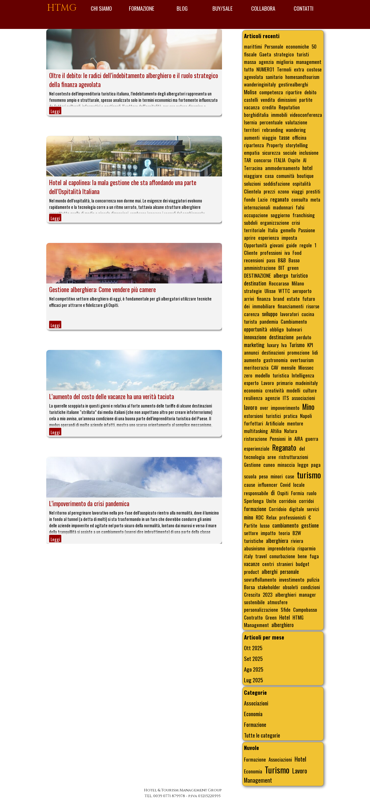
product (251, 571)
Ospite (294, 160)
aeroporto (302, 290)
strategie (253, 290)
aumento (252, 360)
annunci (251, 352)
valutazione (296, 122)
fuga (314, 556)
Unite (271, 500)
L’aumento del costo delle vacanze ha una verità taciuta (111, 396)
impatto (268, 533)
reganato (279, 199)
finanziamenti (291, 306)
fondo (249, 199)
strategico (284, 54)
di (273, 492)
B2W (297, 533)
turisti (303, 54)
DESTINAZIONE (257, 275)
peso (263, 476)
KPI (310, 345)
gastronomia (275, 360)
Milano (298, 283)
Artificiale (275, 423)
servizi (313, 509)
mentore (295, 423)
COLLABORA (263, 8)
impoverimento (285, 407)
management (308, 61)
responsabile (256, 493)
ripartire (294, 92)
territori (252, 129)
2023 (268, 594)
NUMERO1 (265, 69)
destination (255, 283)
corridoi (306, 500)
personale (289, 571)
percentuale (271, 122)
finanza (264, 298)
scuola (250, 476)
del (302, 448)
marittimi (253, 46)
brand (278, 298)
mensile (288, 367)
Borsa (249, 587)
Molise (250, 92)
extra (299, 69)
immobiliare (263, 306)
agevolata (253, 76)
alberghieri (285, 594)
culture (310, 390)
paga (316, 464)
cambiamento (285, 525)
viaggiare (253, 175)
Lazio (263, 199)
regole (305, 245)
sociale (290, 152)
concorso (262, 160)
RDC (260, 517)
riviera (297, 540)
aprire (250, 237)
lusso (265, 525)
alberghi (270, 571)
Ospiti (282, 493)
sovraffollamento (260, 579)
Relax (271, 517)
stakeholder (269, 587)
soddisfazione (276, 183)
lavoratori (289, 314)
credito (269, 107)
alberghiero (282, 625)
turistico (299, 275)
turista (250, 321)
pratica (290, 415)
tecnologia (254, 456)
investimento (291, 579)
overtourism (302, 360)
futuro (308, 298)
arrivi (249, 298)
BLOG (182, 8)
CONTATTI (303, 8)
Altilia (276, 430)
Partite (250, 525)
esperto (251, 382)
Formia (297, 493)
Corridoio (277, 509)
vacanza (252, 107)
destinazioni (273, 352)
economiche (297, 46)
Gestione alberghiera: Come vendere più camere (102, 289)
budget (302, 563)
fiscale (250, 54)
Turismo (297, 345)
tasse (284, 137)
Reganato (284, 447)
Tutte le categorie (262, 735)
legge (302, 464)
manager (307, 594)
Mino (308, 406)
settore (251, 533)
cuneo (269, 464)
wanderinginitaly (260, 84)
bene (302, 556)
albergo (280, 275)
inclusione (309, 152)
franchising (304, 215)
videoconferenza (306, 114)
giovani (277, 245)
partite (305, 99)
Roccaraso (279, 283)
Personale (273, 46)
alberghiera (277, 540)
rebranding (272, 129)
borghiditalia (256, 114)
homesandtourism (302, 76)
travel (261, 556)
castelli (251, 99)
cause (249, 484)
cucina (307, 314)
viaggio (269, 137)
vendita (268, 99)
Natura (290, 430)
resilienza (253, 397)
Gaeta (265, 54)
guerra (311, 438)
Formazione (255, 724)
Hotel (284, 617)
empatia (252, 152)
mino (248, 517)
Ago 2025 (253, 669)
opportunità (255, 329)
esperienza (268, 237)
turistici (273, 415)
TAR (247, 160)
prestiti (313, 191)
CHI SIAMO (101, 8)
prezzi (269, 191)
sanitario (274, 76)
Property (275, 145)
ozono (283, 191)
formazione (255, 508)
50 (314, 46)
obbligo (277, 329)
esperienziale (256, 448)
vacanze (252, 563)
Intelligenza (303, 375)
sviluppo (270, 314)
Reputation (289, 107)
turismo (309, 474)
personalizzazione (261, 609)
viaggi (298, 191)
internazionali (257, 207)
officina (299, 137)
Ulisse (270, 290)
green (293, 267)
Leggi (55, 111)
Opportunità (255, 245)
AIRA (298, 438)
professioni (271, 252)
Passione (306, 230)
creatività (274, 390)
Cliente (251, 252)
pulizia (313, 579)
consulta (299, 199)
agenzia (266, 61)
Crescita (252, 594)
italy (248, 556)
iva (287, 252)
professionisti (292, 517)
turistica (281, 375)
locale (299, 484)
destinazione (281, 337)
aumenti (252, 137)
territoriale (254, 230)
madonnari (283, 207)
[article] (134, 72)
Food (297, 252)
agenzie (272, 397)
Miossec (306, 367)
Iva (284, 345)
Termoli (284, 69)
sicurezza (271, 152)
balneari (294, 329)
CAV (274, 367)
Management (256, 625)
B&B (282, 260)
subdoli (251, 222)
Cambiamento (294, 321)
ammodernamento (282, 168)
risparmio (306, 548)
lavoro (250, 407)
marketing (254, 345)
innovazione (255, 337)
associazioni (303, 397)
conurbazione (282, 556)
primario (285, 382)
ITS (286, 397)
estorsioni (253, 415)
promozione (298, 352)
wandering (296, 129)
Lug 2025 (253, 680)
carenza (251, 314)
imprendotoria (281, 548)
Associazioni (256, 703)
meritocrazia (256, 367)
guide (291, 245)
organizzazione (274, 222)
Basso (294, 260)
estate (293, 298)
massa (250, 61)
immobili (279, 114)
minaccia (286, 464)
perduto (303, 337)
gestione (310, 525)
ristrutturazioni (293, 456)
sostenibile (254, 602)
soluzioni (252, 183)
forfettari (253, 423)
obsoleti (290, 587)
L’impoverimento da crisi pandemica (89, 503)
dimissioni (287, 99)
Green (271, 617)
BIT (281, 267)
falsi (300, 207)
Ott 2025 (253, 648)
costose (314, 69)
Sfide (286, 609)
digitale (296, 509)
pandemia (269, 321)
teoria (284, 533)
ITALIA (279, 160)
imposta (289, 237)
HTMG (62, 8)
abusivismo (254, 548)
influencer (268, 484)
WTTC (284, 290)
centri (268, 563)
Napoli (306, 415)
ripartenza (254, 145)
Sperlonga (254, 500)
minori (277, 476)
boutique (305, 175)
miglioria (284, 61)
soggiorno (280, 215)
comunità (285, 175)
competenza (271, 92)
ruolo (312, 493)
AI (304, 160)
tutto (249, 69)
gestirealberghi (293, 84)
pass (271, 260)
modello (262, 375)
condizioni (310, 587)
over (264, 407)
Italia (273, 230)
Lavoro (267, 382)
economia (253, 390)
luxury (273, 345)
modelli (293, 390)
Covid (285, 484)
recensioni (254, 260)
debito (310, 92)
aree (271, 456)
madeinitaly (306, 382)
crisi (296, 222)
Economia (253, 714)
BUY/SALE (222, 8)
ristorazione (255, 438)
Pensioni (278, 438)
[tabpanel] (182, 793)
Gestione (252, 464)
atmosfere (277, 602)
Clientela (252, 191)
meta (315, 199)
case (289, 476)
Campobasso (305, 609)
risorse (312, 306)
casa (269, 175)
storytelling (297, 145)
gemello (288, 230)
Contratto (253, 617)
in (290, 438)
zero (248, 375)
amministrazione (260, 267)
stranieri (285, 563)
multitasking (256, 430)
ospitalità (302, 183)
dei (247, 306)
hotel (307, 168)
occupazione (256, 215)
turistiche (253, 540)
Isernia (250, 122)
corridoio (287, 500)
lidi (315, 352)
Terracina (253, 168)
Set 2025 (253, 658)
